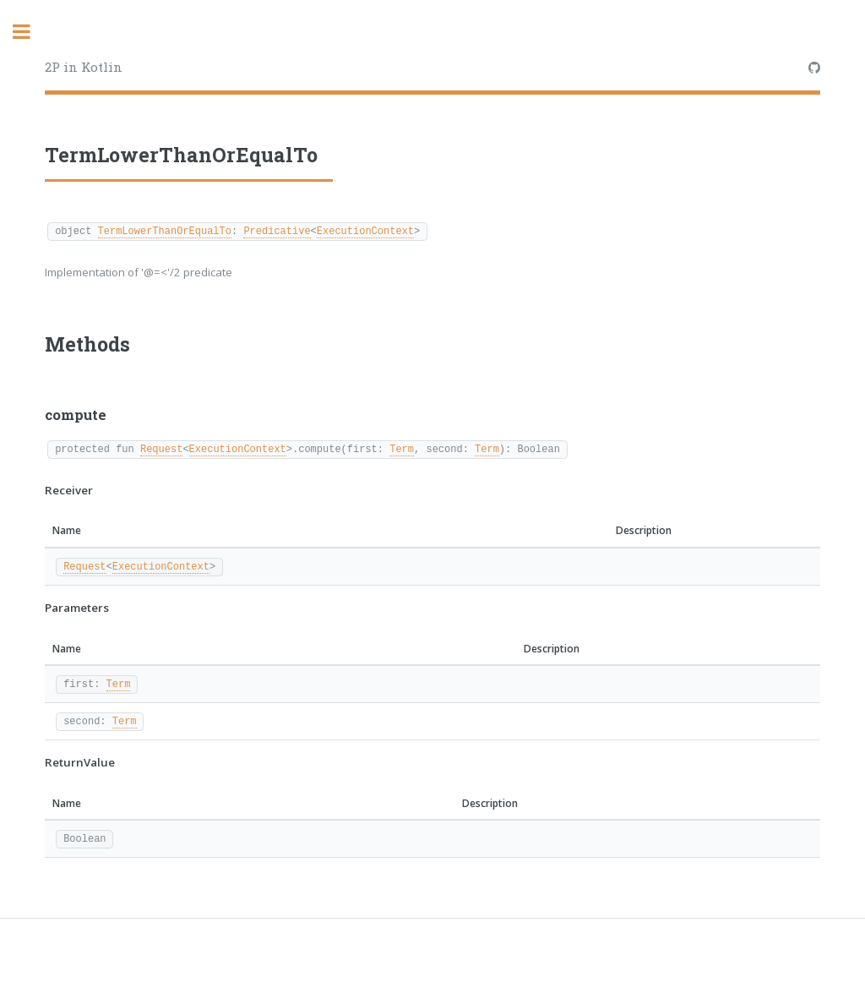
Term (401, 448)
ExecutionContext (365, 230)
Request (161, 448)
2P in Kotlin (83, 66)
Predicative (276, 230)
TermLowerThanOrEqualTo (164, 230)
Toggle (30, 31)
